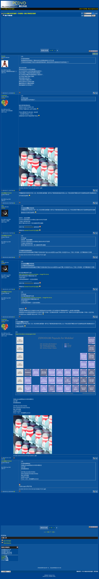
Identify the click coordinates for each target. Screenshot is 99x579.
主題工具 (95, 53)
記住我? (95, 13)
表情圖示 (3, 557)
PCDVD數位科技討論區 (7, 9)
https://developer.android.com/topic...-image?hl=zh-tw (34, 274)
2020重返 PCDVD (6, 193)
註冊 (80, 9)
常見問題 (84, 9)
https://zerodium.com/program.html (26, 334)
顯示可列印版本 (7, 540)
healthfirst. (4, 95)
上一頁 (51, 50)
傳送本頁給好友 (7, 543)
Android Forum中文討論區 (31, 230)
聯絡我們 (79, 571)
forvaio (3, 56)
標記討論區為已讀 (93, 9)
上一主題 (47, 532)
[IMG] (2, 558)
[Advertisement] (49, 31)
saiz (2, 205)
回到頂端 (96, 571)
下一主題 (52, 532)
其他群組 (20, 13)
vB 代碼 (3, 556)
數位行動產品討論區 (30, 13)
